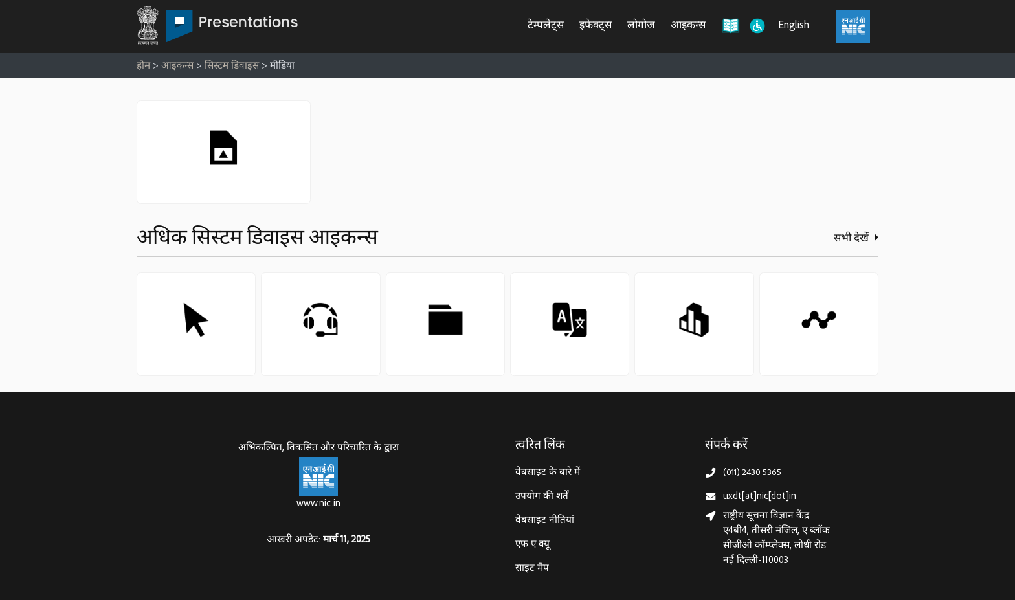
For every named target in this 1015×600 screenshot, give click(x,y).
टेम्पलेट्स (546, 26)
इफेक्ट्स (595, 26)
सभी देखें (856, 238)
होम (143, 66)
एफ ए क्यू (532, 545)
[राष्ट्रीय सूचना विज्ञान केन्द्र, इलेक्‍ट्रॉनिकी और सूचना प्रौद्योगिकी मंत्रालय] (318, 477)
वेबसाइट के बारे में (547, 473)
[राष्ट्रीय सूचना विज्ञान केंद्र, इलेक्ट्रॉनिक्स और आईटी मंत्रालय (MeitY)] (853, 26)
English (793, 26)
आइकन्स (688, 26)
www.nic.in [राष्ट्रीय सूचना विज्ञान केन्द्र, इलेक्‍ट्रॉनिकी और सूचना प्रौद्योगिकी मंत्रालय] (318, 504)
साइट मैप (532, 568)
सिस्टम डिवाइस (232, 66)
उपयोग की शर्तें (541, 497)
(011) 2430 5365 (752, 473)
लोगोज (641, 26)
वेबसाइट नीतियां (544, 521)
